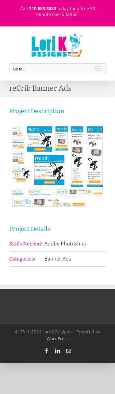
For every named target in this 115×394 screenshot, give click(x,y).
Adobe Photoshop (65, 243)
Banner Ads (57, 258)
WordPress (58, 338)
